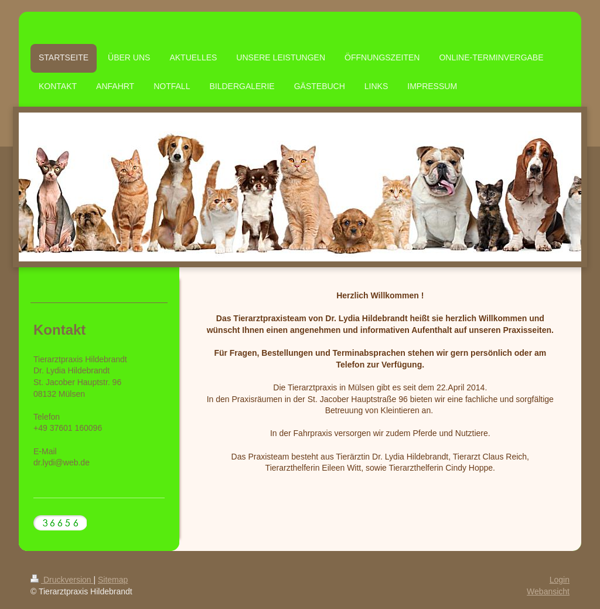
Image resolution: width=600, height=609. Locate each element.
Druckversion (61, 579)
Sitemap (113, 579)
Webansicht (548, 591)
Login (560, 579)
